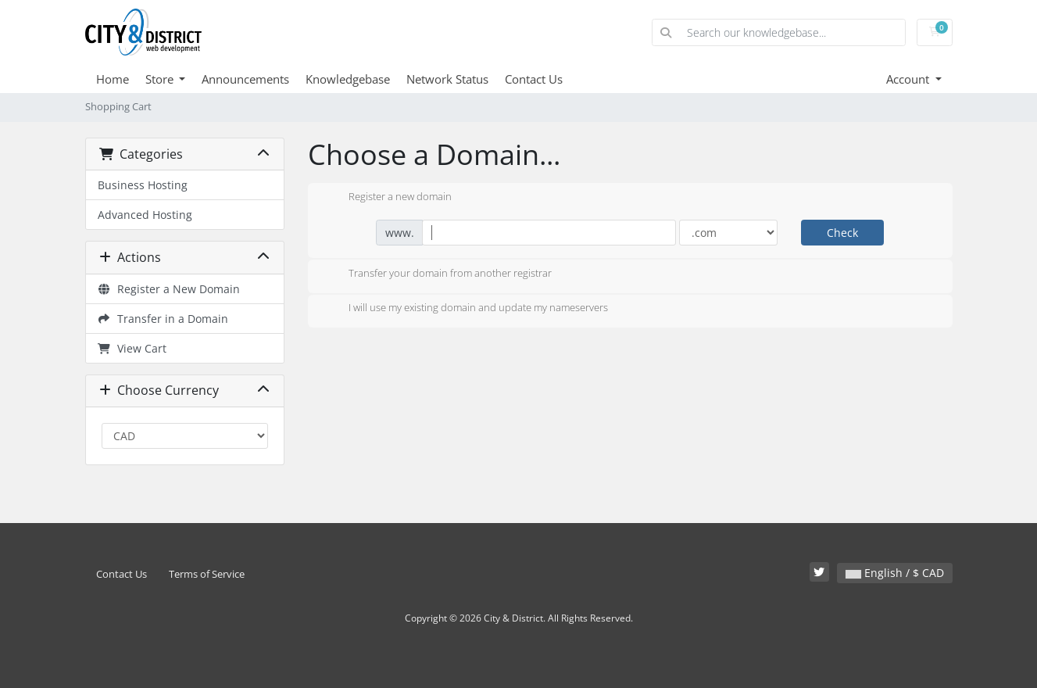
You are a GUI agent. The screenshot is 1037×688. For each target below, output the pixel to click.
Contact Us (534, 79)
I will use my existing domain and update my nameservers (466, 308)
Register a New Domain (169, 288)
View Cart (132, 348)
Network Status (447, 79)
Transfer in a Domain (163, 318)
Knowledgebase (348, 79)
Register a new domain (388, 197)
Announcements (245, 79)
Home (112, 79)
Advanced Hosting (145, 214)
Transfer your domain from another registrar (438, 274)
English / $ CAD (895, 572)
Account (909, 79)
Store (161, 79)
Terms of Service (207, 574)
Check (842, 232)
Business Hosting (143, 184)
